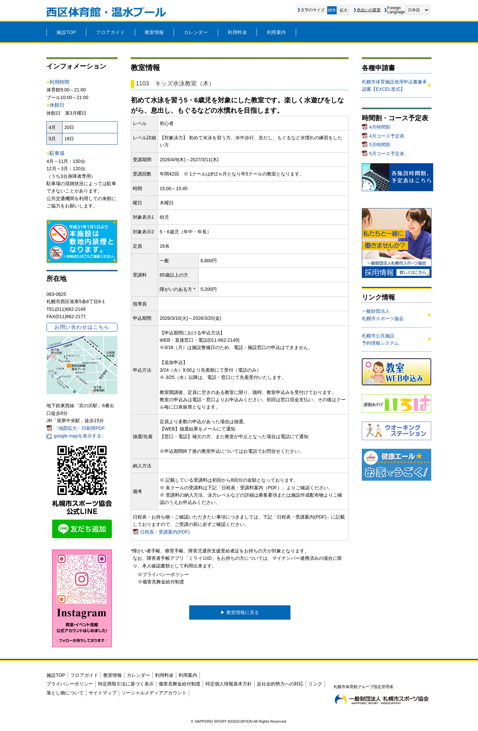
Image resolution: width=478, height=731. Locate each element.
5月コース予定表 (386, 153)
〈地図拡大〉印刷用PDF (79, 428)
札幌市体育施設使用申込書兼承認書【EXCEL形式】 (394, 85)
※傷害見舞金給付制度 (161, 581)
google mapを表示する (77, 435)
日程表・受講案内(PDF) (165, 532)
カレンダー (196, 32)
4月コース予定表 (386, 136)
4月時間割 (379, 127)
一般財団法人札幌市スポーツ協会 (383, 314)
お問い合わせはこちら (81, 327)
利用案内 (276, 32)
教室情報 (154, 32)
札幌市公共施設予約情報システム (380, 339)
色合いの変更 (369, 10)
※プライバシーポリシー (163, 574)
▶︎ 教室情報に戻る (239, 612)
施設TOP (66, 32)
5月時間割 (379, 144)
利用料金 (237, 32)
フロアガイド (110, 32)
